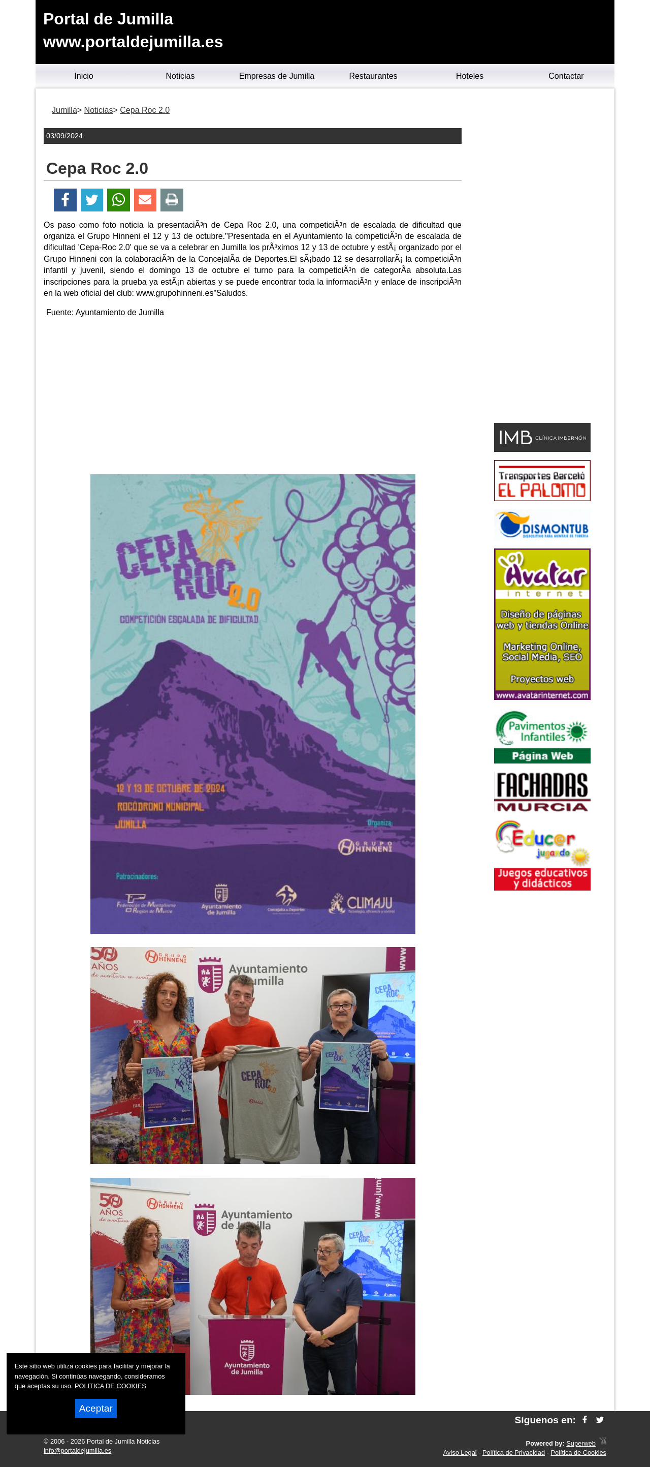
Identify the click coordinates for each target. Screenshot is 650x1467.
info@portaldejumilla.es (77, 1450)
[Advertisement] (253, 398)
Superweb (581, 1443)
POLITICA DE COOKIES (110, 1386)
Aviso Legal (460, 1452)
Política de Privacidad (513, 1452)
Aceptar (96, 1408)
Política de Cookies (578, 1452)
